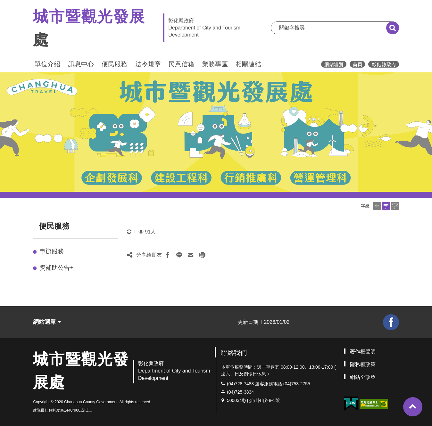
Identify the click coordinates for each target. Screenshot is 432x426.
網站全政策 (363, 377)
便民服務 (114, 64)
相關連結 (248, 64)
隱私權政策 (363, 364)
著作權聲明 (363, 351)
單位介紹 (47, 64)
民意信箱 (181, 64)
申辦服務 (51, 251)
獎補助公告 (56, 267)
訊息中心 (81, 64)
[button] (377, 206)
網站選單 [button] (47, 322)
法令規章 (148, 64)
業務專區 (215, 64)
